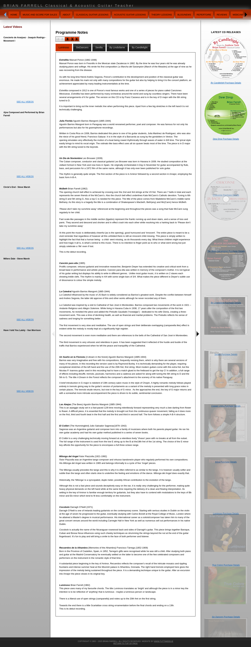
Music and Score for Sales (40, 14)
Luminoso (63, 47)
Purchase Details (226, 83)
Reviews (222, 14)
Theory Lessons (161, 14)
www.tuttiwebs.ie (163, 641)
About (66, 14)
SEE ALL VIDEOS (25, 102)
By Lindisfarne (117, 47)
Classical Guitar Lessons (92, 14)
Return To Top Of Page (125, 643)
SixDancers (82, 47)
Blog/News (184, 14)
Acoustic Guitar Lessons (130, 14)
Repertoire (204, 14)
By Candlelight (139, 47)
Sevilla (98, 47)
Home (13, 14)
